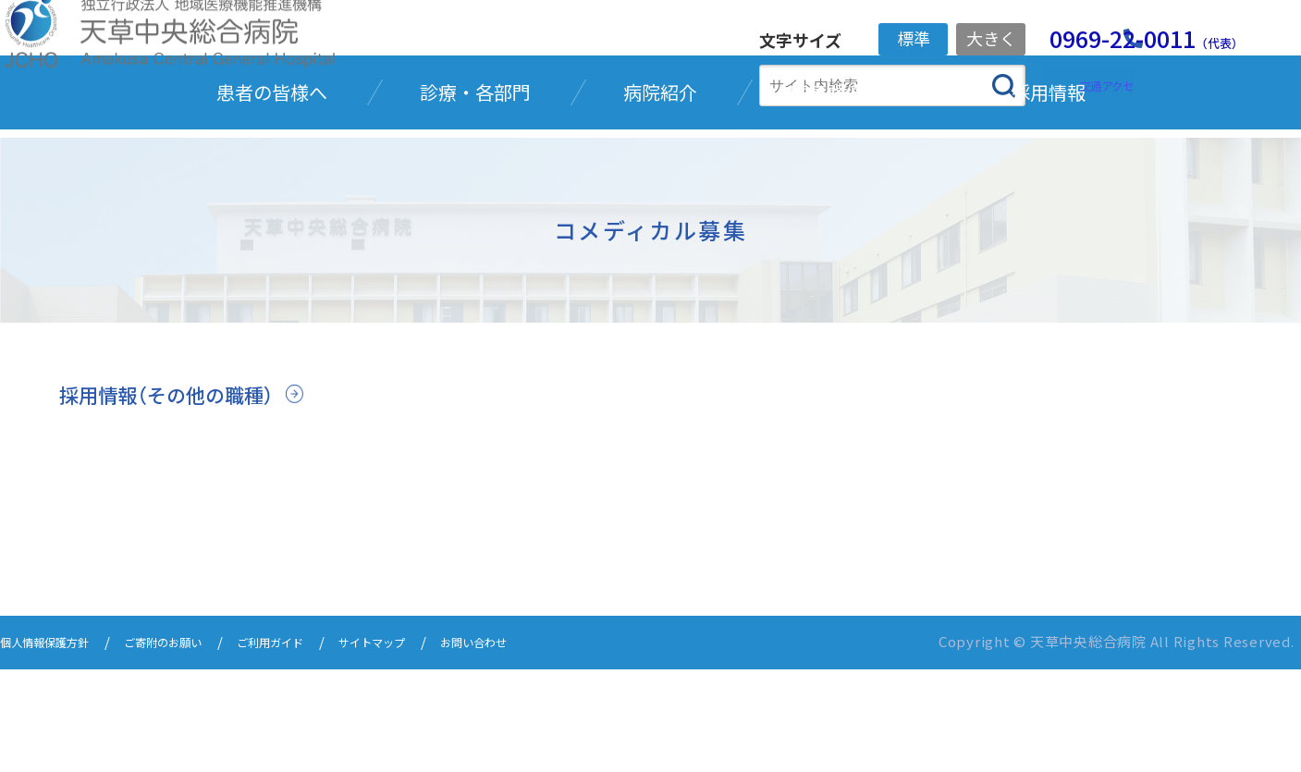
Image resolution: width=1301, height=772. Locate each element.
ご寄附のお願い (194, 746)
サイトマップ (438, 746)
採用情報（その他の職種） (181, 499)
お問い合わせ (556, 746)
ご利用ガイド (320, 746)
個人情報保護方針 (55, 746)
